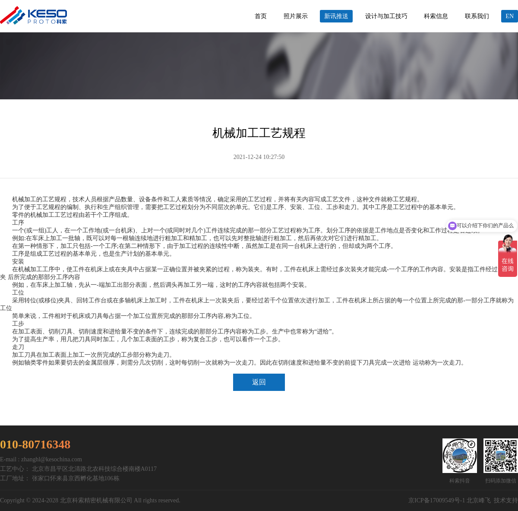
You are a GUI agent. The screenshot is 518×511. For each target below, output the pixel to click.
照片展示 (296, 16)
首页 (261, 16)
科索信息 (436, 16)
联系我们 (477, 16)
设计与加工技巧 (386, 16)
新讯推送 (336, 16)
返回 (259, 382)
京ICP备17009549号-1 (436, 500)
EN (509, 16)
